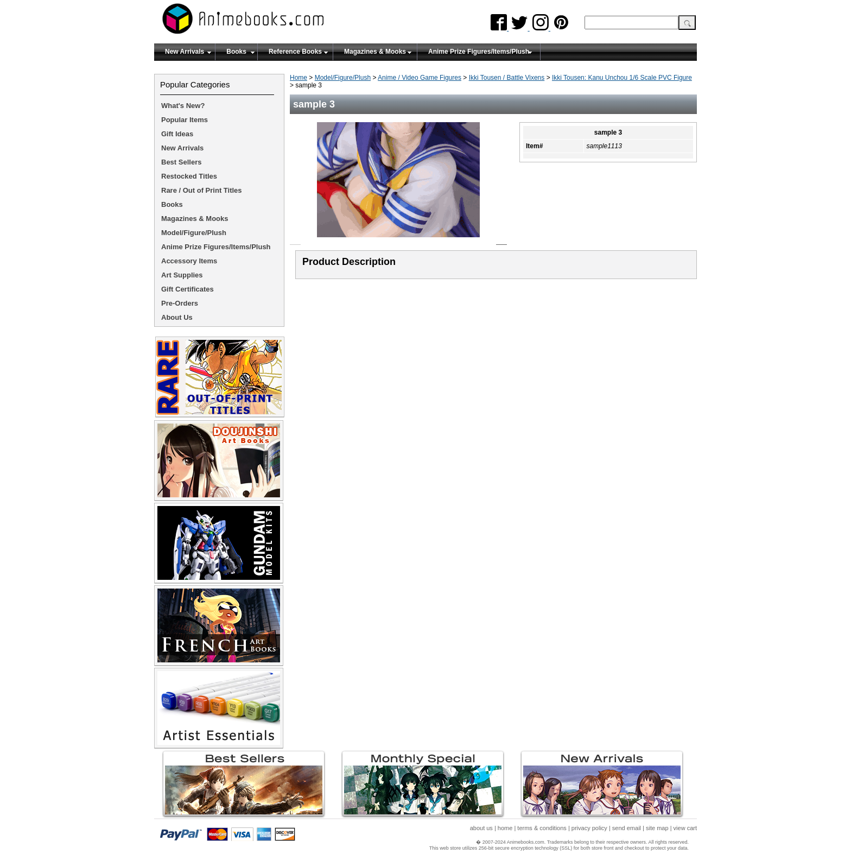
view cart (685, 828)
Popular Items (184, 120)
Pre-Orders (179, 303)
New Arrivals (184, 51)
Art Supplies (182, 275)
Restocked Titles (189, 176)
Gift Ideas (177, 134)
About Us (177, 317)
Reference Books (295, 51)
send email (626, 828)
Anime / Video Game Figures (419, 77)
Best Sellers (181, 162)
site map (657, 828)
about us (481, 828)
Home (298, 77)
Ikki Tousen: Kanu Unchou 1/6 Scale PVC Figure (622, 77)
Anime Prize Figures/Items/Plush (478, 51)
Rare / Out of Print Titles (201, 190)
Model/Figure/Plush (343, 77)
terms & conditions (541, 828)
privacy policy (589, 828)
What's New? (183, 106)
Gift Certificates (187, 289)
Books (236, 51)
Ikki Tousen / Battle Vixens (507, 77)
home (505, 828)
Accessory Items (189, 261)
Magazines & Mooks (375, 51)
